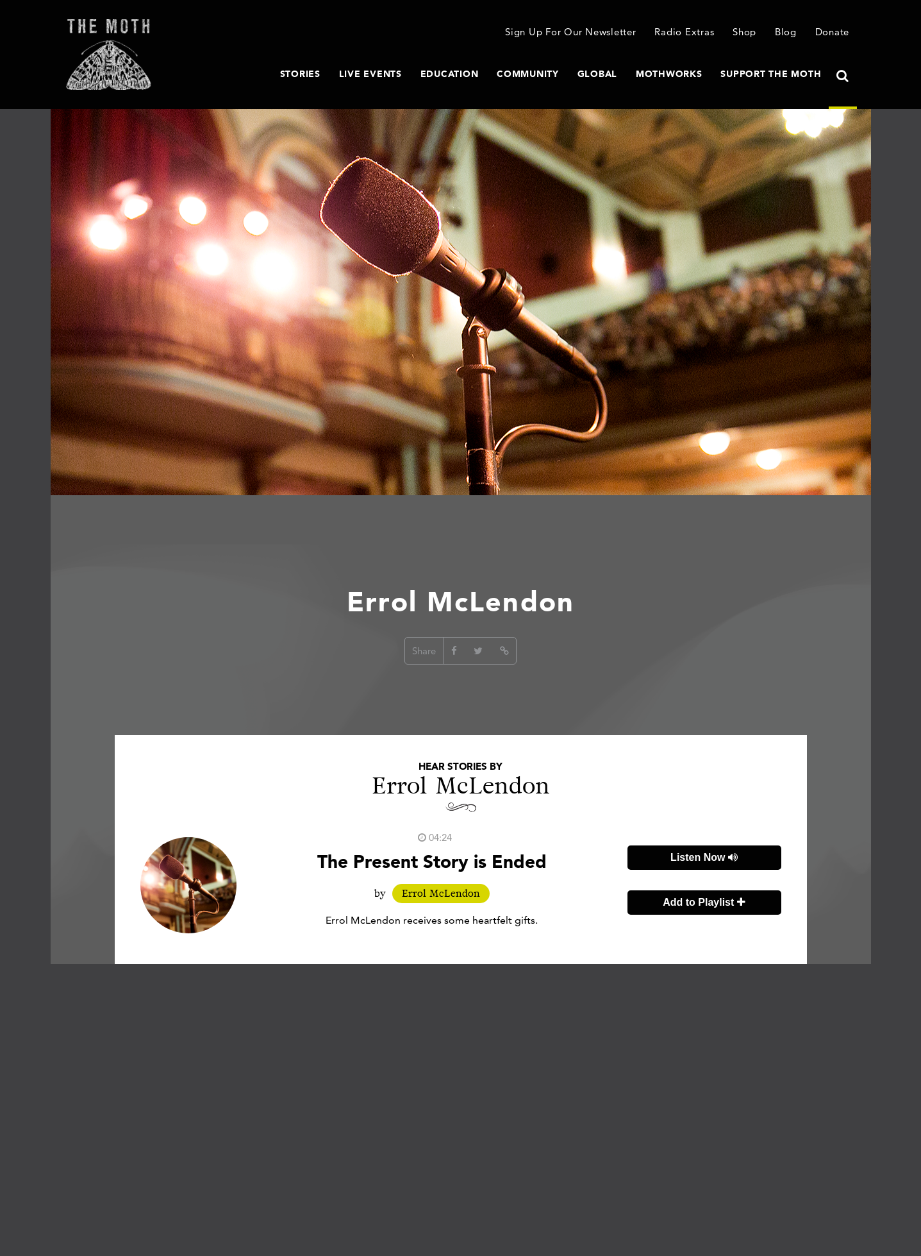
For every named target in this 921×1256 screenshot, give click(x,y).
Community (528, 74)
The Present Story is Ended (432, 861)
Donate (832, 32)
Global (597, 74)
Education (449, 74)
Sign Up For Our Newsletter (570, 32)
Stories (300, 74)
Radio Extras (684, 32)
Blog (786, 32)
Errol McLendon (441, 893)
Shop (744, 32)
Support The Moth (770, 74)
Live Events (370, 74)
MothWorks (669, 74)
